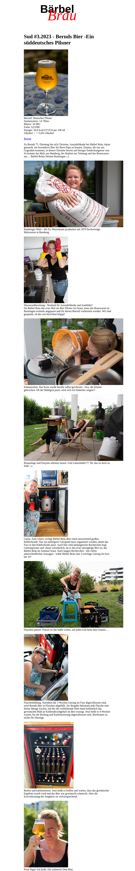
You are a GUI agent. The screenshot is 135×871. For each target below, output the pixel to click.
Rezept (27, 138)
